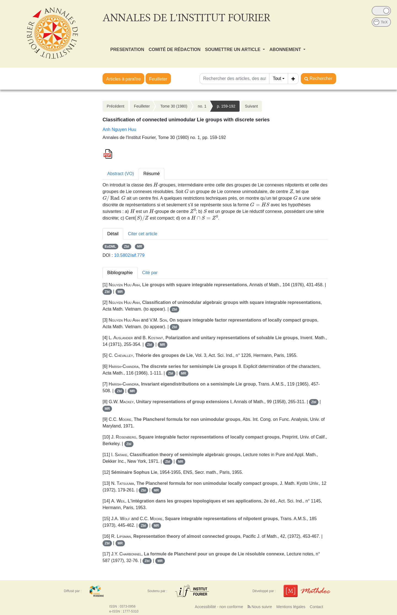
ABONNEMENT (285, 49)
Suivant (251, 106)
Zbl (126, 246)
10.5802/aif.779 (129, 255)
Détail (113, 233)
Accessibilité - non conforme (219, 607)
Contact (316, 607)
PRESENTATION (127, 49)
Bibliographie (120, 272)
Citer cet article (142, 233)
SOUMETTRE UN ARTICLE (233, 49)
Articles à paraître (123, 79)
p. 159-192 (226, 106)
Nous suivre (260, 607)
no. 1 (202, 106)
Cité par (150, 272)
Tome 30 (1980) (173, 106)
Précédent (115, 106)
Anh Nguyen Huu (119, 129)
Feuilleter (158, 79)
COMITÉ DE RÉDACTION (174, 49)
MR (139, 246)
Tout (277, 78)
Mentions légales (290, 607)
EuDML (110, 246)
